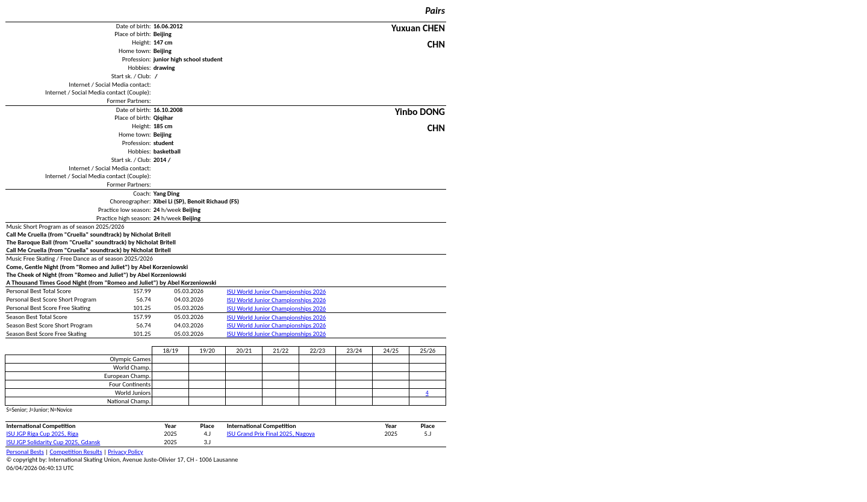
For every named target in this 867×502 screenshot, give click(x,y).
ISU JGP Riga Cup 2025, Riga (43, 434)
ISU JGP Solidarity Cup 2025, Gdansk (54, 442)
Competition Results (76, 452)
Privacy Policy (125, 452)
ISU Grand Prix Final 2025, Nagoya (271, 434)
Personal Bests (25, 452)
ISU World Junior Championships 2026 (276, 292)
